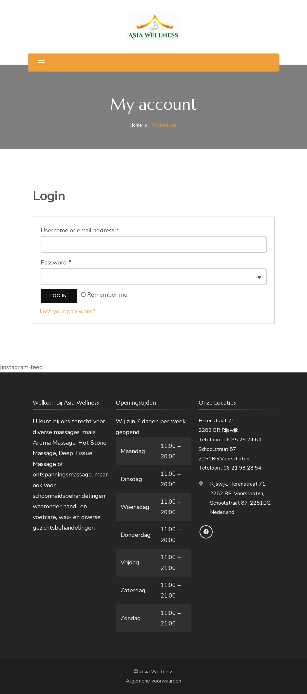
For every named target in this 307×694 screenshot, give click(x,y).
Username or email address (92, 229)
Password (68, 261)
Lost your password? (67, 311)
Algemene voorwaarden (153, 680)
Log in (58, 296)
